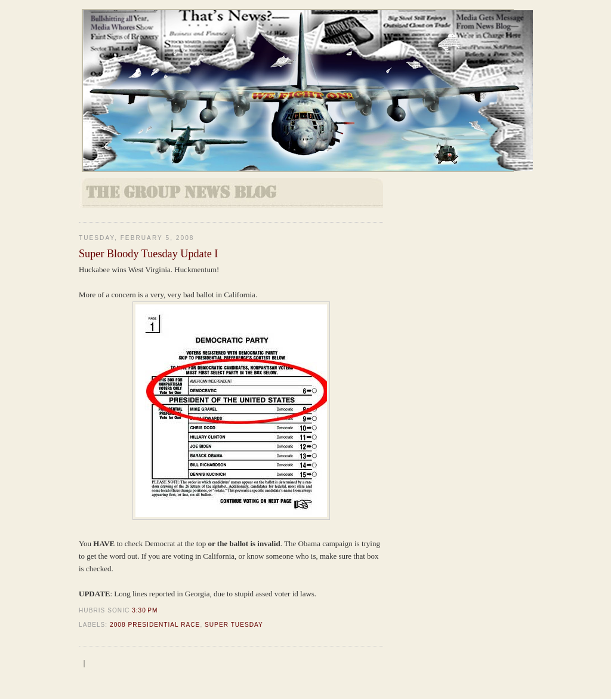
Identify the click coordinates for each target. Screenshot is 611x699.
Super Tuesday (234, 624)
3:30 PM (145, 610)
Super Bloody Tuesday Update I (148, 254)
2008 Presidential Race (155, 624)
